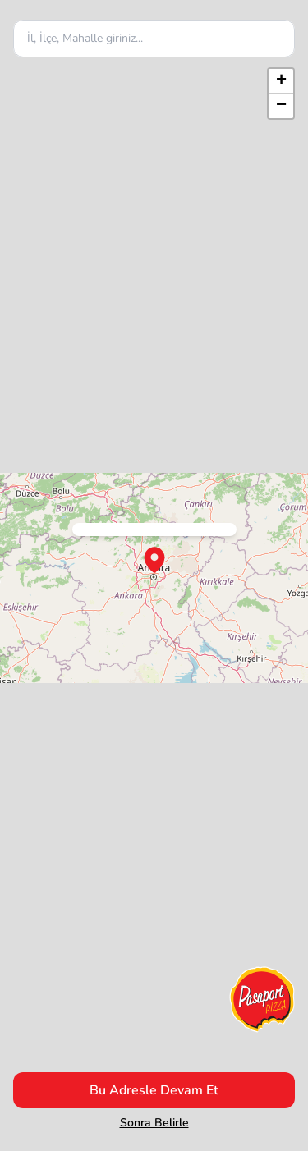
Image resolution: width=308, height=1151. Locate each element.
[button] (281, 81)
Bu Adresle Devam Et (154, 1090)
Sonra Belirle (154, 1122)
